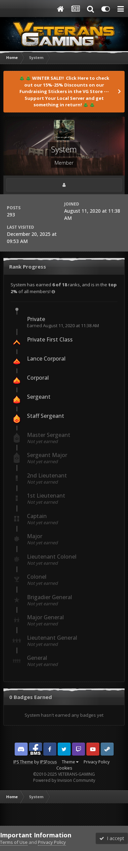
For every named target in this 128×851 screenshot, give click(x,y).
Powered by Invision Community (64, 780)
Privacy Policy (97, 762)
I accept (111, 838)
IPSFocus (48, 762)
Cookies (64, 768)
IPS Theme (23, 762)
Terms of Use (14, 842)
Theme (70, 762)
